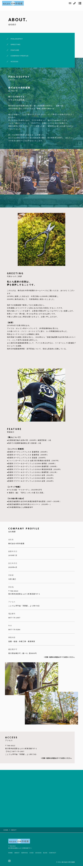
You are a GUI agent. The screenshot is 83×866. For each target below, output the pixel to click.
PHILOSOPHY (17, 39)
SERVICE (24, 853)
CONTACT (52, 853)
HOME (10, 853)
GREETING (15, 44)
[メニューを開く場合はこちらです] (80, 3)
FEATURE (15, 50)
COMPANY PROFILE (19, 56)
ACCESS (14, 61)
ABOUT (17, 853)
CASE (32, 853)
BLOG (45, 853)
